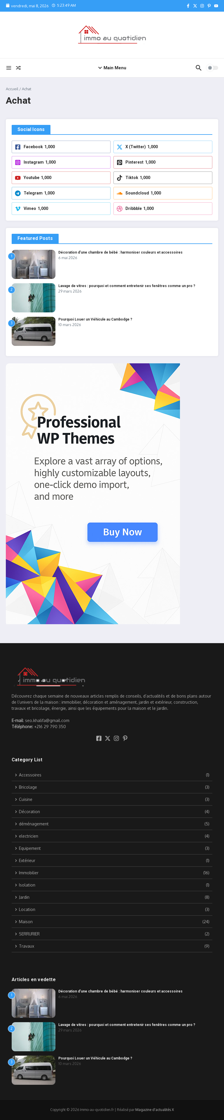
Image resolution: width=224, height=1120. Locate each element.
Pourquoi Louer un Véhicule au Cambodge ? (95, 319)
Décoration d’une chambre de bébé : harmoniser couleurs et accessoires (120, 252)
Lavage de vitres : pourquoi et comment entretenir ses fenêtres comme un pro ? (126, 286)
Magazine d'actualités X (154, 1109)
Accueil (12, 88)
